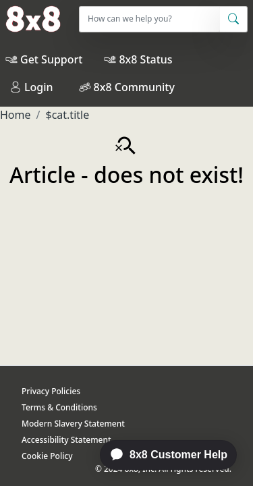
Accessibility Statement (66, 440)
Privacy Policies (51, 391)
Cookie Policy (47, 456)
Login (31, 87)
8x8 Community (134, 87)
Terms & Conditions (59, 407)
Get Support (51, 59)
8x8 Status (145, 59)
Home (15, 114)
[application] (161, 455)
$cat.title (67, 114)
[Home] (30, 18)
